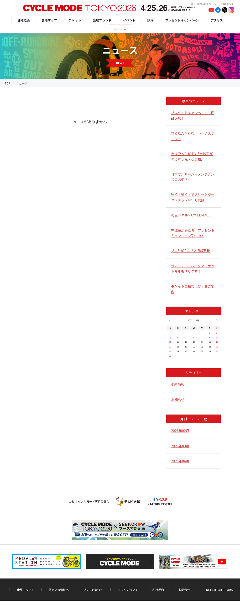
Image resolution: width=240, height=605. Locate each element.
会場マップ (49, 20)
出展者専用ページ (204, 4)
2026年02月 (180, 430)
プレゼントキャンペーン (182, 20)
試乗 (150, 20)
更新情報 (177, 384)
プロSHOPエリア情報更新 (190, 250)
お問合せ (184, 589)
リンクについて (128, 589)
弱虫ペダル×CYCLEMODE (191, 215)
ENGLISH (227, 4)
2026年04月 (180, 460)
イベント (129, 20)
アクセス (217, 20)
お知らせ (177, 399)
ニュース (120, 28)
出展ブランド (102, 20)
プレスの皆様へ (93, 589)
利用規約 (158, 589)
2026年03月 (180, 445)
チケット (75, 20)
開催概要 (23, 20)
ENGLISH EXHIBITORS (218, 589)
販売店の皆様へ (59, 589)
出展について (25, 589)
